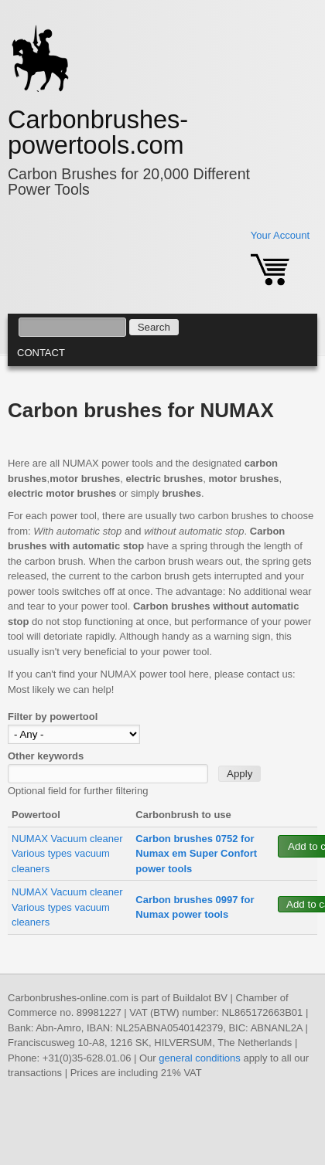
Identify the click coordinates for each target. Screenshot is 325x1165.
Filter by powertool (53, 716)
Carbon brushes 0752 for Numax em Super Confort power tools (196, 854)
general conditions (200, 1058)
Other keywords (46, 756)
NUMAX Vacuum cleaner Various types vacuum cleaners (67, 854)
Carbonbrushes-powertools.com (98, 132)
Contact (41, 352)
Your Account (280, 235)
